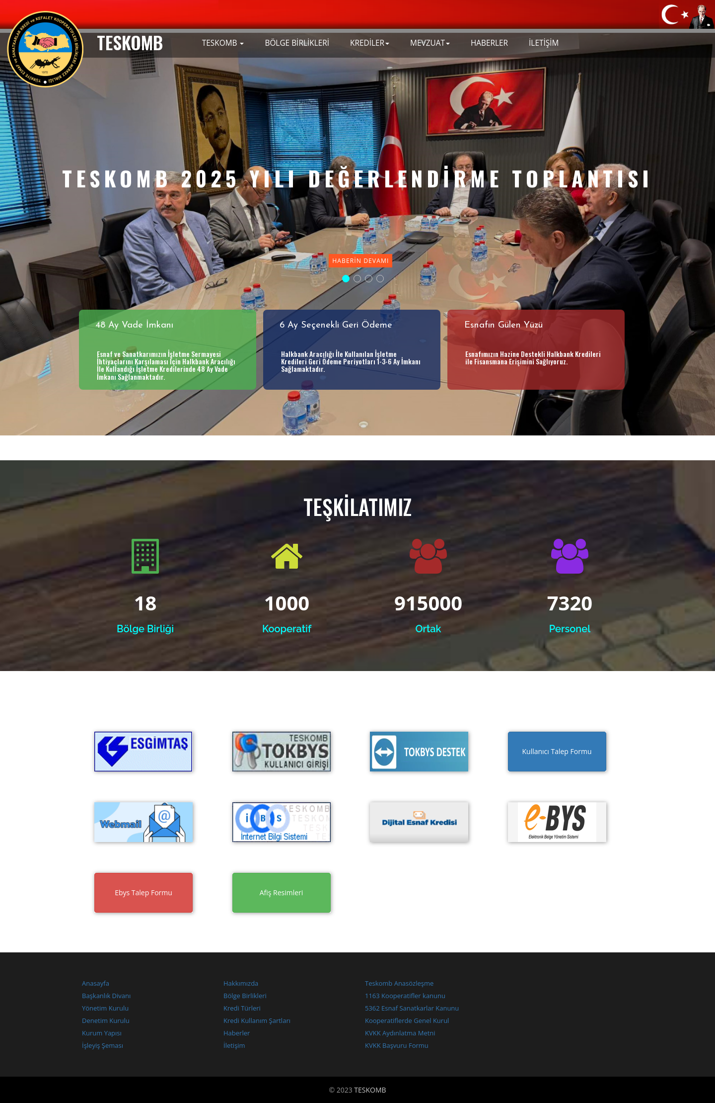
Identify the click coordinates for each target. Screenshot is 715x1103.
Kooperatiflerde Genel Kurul (407, 1020)
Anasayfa (95, 983)
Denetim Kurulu (106, 1020)
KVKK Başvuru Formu (397, 1045)
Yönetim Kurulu (105, 1008)
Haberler (236, 1032)
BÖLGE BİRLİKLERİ (297, 43)
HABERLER (489, 43)
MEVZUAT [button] (430, 43)
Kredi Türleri (242, 1008)
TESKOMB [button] (223, 43)
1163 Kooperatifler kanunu (405, 995)
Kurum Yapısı (102, 1032)
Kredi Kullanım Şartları (256, 1020)
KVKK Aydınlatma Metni (400, 1032)
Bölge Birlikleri (245, 995)
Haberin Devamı (360, 260)
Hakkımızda (240, 983)
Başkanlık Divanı (106, 995)
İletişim (234, 1045)
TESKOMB (370, 1090)
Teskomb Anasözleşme (399, 983)
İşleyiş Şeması (102, 1045)
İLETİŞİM (544, 43)
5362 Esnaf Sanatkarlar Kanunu (412, 1008)
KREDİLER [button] (369, 43)
